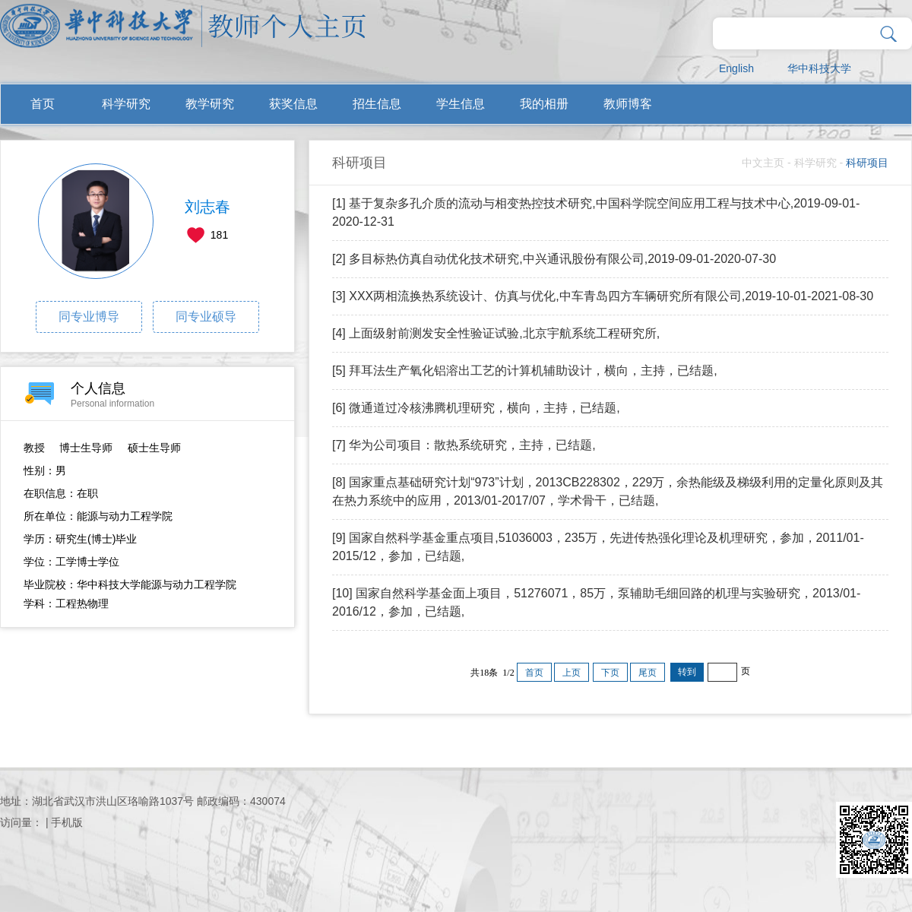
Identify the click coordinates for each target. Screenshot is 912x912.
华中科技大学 (819, 68)
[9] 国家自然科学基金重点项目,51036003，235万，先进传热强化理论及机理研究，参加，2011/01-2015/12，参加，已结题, (598, 546)
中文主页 (763, 163)
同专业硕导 (206, 316)
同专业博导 (89, 316)
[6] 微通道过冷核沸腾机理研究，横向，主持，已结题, (476, 407)
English (736, 68)
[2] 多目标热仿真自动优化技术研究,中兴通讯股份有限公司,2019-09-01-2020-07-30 (554, 258)
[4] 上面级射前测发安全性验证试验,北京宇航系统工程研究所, (496, 333)
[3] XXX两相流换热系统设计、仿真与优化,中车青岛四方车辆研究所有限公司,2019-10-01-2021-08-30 (602, 296)
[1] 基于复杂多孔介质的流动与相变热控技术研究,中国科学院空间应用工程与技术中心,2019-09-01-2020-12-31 (596, 212)
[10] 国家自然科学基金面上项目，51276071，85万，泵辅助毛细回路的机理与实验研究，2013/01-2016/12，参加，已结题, (596, 602)
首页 (42, 103)
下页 (610, 672)
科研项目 (867, 163)
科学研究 (126, 103)
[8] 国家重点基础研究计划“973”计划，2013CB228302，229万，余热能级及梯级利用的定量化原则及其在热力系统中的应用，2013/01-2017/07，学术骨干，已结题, (608, 491)
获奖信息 (293, 103)
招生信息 (377, 103)
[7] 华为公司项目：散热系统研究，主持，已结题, (464, 445)
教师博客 (627, 103)
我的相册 (544, 103)
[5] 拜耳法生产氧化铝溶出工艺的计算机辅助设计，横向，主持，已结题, (524, 370)
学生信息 (460, 103)
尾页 (647, 672)
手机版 (67, 822)
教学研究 (209, 103)
